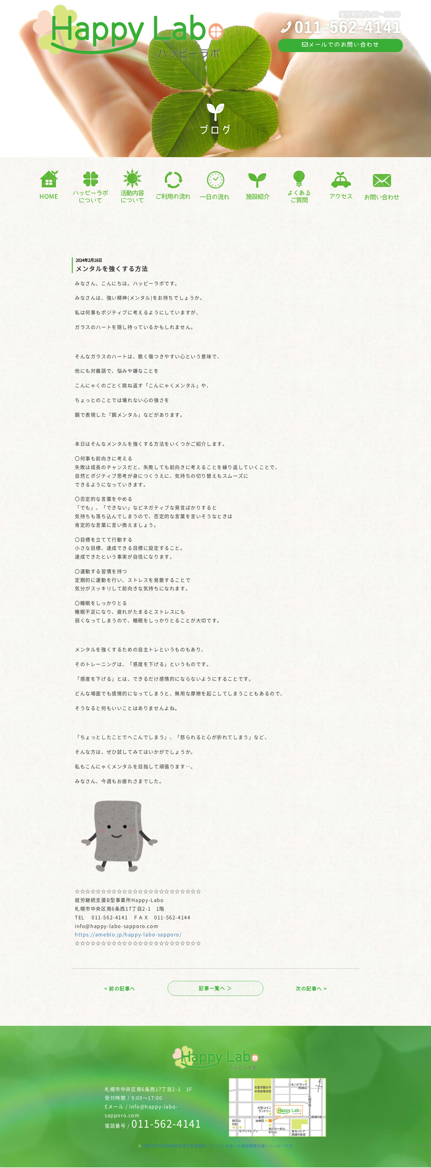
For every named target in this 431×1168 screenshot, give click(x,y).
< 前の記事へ (119, 988)
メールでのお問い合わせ (340, 45)
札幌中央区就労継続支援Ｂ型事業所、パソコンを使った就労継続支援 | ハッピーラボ (218, 1146)
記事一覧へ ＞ (215, 988)
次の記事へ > (311, 988)
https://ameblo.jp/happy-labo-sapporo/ (128, 934)
